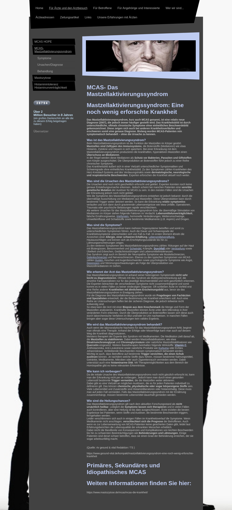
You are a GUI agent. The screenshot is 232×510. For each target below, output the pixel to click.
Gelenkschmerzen (97, 257)
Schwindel (135, 248)
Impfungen (123, 216)
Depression (93, 263)
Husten (99, 260)
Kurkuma (164, 348)
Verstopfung (178, 248)
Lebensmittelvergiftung (161, 236)
